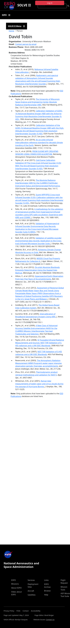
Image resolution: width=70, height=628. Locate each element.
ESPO (13, 580)
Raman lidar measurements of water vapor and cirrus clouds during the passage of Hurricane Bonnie (39, 384)
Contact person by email (25, 44)
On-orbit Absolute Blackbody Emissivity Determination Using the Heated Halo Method (37, 270)
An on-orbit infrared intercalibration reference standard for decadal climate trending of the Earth (39, 142)
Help (46, 594)
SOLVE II (24, 5)
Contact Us (50, 619)
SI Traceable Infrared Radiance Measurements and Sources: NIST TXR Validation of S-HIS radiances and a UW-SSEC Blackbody (39, 343)
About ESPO (16, 588)
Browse (47, 590)
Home (11, 31)
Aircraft (31, 591)
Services (31, 580)
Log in (49, 3)
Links (46, 580)
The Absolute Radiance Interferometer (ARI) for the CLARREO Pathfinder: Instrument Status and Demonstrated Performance (37, 183)
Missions (15, 584)
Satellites (31, 595)
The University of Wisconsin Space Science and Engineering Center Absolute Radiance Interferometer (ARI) (37, 102)
